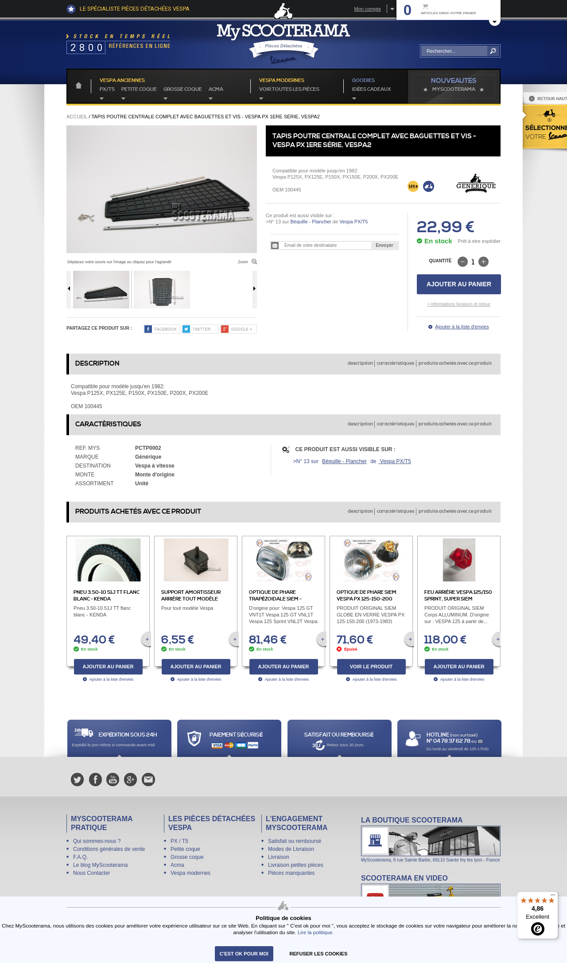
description (360, 363)
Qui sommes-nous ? (96, 841)
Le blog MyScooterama (100, 865)
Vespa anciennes (122, 81)
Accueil (76, 116)
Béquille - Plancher (310, 221)
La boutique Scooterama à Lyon (431, 839)
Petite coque (139, 89)
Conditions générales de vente (109, 849)
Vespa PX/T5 (353, 221)
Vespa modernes (190, 873)
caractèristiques (395, 363)
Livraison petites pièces (295, 865)
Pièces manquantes (291, 873)
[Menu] (553, 897)
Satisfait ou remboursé (294, 841)
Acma (216, 89)
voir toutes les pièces (289, 89)
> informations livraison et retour (458, 304)
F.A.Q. (80, 857)
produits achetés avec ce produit (455, 363)
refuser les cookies (319, 953)
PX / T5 (179, 841)
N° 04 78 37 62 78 (449, 741)
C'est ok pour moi (244, 953)
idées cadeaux (371, 89)
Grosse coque (182, 89)
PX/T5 (107, 89)
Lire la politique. (316, 932)
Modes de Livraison (291, 849)
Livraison (278, 857)
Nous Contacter (91, 873)
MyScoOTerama (453, 89)
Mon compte (367, 9)
